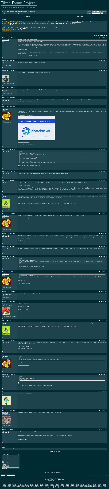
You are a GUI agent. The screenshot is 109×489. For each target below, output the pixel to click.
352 (106, 486)
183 (39, 484)
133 (62, 483)
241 (29, 485)
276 (87, 485)
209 (82, 484)
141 (75, 483)
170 (17, 484)
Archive (104, 475)
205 (75, 484)
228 (7, 485)
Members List (80, 16)
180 (33, 484)
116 (34, 483)
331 (72, 486)
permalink (104, 37)
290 (4, 486)
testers (13, 448)
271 (78, 485)
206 (77, 484)
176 (27, 484)
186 (43, 484)
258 (57, 485)
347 (98, 486)
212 (87, 484)
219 (98, 484)
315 (45, 486)
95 (1, 483)
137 (69, 483)
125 (49, 483)
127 (52, 483)
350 (103, 486)
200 (67, 484)
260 (60, 485)
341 (88, 486)
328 (67, 486)
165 (9, 484)
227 (5, 485)
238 (24, 485)
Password (89, 13)
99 (6, 483)
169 (15, 484)
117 (36, 483)
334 (77, 486)
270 (77, 485)
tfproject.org (13, 24)
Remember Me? (103, 11)
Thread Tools (103, 35)
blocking (3, 448)
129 (56, 483)
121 (42, 483)
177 (29, 484)
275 (85, 485)
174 (24, 484)
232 (14, 485)
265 (68, 485)
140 (74, 483)
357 (55, 487)
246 (37, 485)
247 (39, 485)
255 (52, 485)
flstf (3, 72)
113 (29, 483)
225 (2, 485)
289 (2, 486)
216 (93, 484)
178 (30, 484)
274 (83, 485)
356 (53, 487)
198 (63, 484)
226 (4, 485)
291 (5, 486)
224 (106, 484)
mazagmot (6, 248)
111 (26, 483)
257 (55, 485)
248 (40, 485)
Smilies (3, 461)
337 (82, 486)
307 (32, 486)
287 (105, 485)
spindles (5, 413)
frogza (4, 393)
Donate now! (27, 16)
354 (50, 487)
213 (88, 484)
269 (75, 485)
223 (105, 484)
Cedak (4, 62)
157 (102, 483)
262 (63, 485)
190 (50, 484)
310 (37, 486)
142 (77, 483)
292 (7, 486)
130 (57, 483)
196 (60, 484)
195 (58, 484)
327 (65, 486)
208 (80, 484)
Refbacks (4, 466)
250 (43, 485)
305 (29, 486)
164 (7, 484)
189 (48, 484)
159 (105, 483)
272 (80, 485)
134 (64, 483)
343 (92, 486)
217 (95, 484)
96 (2, 483)
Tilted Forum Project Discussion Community (13, 11)
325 (62, 486)
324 (60, 486)
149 (89, 483)
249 (42, 485)
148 (87, 483)
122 (44, 483)
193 (55, 484)
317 (48, 486)
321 (55, 486)
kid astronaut (6, 294)
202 (70, 484)
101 (9, 483)
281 (95, 485)
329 (68, 486)
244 (33, 485)
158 (104, 483)
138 (70, 483)
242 (30, 485)
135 (66, 483)
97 (3, 483)
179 (32, 484)
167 (12, 484)
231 (12, 485)
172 (20, 484)
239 (25, 485)
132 (60, 483)
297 (15, 486)
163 (5, 484)
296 (14, 486)
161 (2, 484)
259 (58, 485)
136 (67, 483)
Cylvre (4, 90)
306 (30, 486)
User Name (89, 11)
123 (46, 483)
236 (20, 485)
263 (65, 485)
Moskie (4, 304)
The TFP (23, 29)
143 (79, 483)
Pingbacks (4, 465)
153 (95, 483)
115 (32, 483)
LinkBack (95, 35)
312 (40, 486)
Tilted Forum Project (97, 475)
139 (72, 483)
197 (62, 484)
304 (27, 486)
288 (106, 485)
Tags (3, 447)
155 (99, 483)
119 (39, 483)
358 (57, 487)
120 (41, 483)
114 (31, 483)
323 (58, 486)
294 (10, 486)
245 (35, 485)
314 (43, 486)
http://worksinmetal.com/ (24, 49)
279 (92, 485)
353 (48, 487)
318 (50, 486)
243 (32, 485)
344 (93, 486)
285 (102, 485)
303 (25, 486)
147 (85, 483)
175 (25, 484)
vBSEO (58, 479)
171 (19, 484)
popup (7, 448)
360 (60, 487)
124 (47, 483)
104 (14, 483)
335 (78, 486)
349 (102, 486)
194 (57, 484)
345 (95, 486)
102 (11, 483)
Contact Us (90, 475)
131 (59, 483)
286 (103, 485)
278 (90, 485)
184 (40, 484)
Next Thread (58, 451)
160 (107, 483)
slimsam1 (5, 40)
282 (97, 485)
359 (58, 487)
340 (87, 486)
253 (48, 485)
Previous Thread (52, 451)
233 (15, 485)
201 (68, 484)
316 (47, 486)
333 (75, 486)
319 (52, 486)
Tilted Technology (31, 11)
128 (54, 483)
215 (92, 484)
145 (82, 483)
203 (72, 484)
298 (17, 486)
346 (97, 486)
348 (100, 486)
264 (67, 485)
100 (7, 483)
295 (12, 486)
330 (70, 486)
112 (27, 483)
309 (35, 486)
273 (82, 485)
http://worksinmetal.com (24, 439)
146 (84, 483)
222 (103, 484)
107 (19, 483)
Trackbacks (4, 464)
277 (88, 485)
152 (94, 483)
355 (52, 487)
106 (17, 483)
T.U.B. (4, 182)
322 (57, 486)
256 (53, 485)
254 (50, 485)
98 (5, 483)
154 (97, 483)
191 (52, 484)
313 (42, 486)
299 (19, 486)
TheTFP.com (76, 22)
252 (47, 485)
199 (65, 484)
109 (22, 483)
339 (85, 486)
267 (72, 485)
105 (16, 483)
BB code (3, 460)
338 (83, 486)
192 (53, 484)
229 (9, 485)
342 (90, 486)
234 (17, 485)
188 (47, 484)
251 (45, 485)
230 (10, 485)
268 (73, 485)
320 (53, 486)
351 (105, 486)
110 (24, 483)
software (10, 448)
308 (33, 486)
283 (98, 485)
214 (90, 484)
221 (102, 484)
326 (63, 486)
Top (107, 475)
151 (92, 483)
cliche (4, 196)
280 (93, 485)
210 (83, 484)
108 (21, 483)
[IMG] (3, 462)
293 (9, 486)
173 (22, 484)
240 (27, 485)
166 (10, 484)
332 (73, 486)
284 (100, 485)
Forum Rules (4, 468)
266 (70, 485)
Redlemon (5, 109)
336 (80, 486)
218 (97, 484)
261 (62, 485)
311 (39, 486)
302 (24, 486)
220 (100, 484)
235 (19, 485)
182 (37, 484)
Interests (25, 11)
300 (20, 486)
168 (14, 484)
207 (78, 484)
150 (90, 483)
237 (22, 485)
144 (80, 483)
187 (45, 484)
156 (100, 483)
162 (4, 484)
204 (73, 484)
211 (85, 484)
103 (12, 483)
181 (35, 484)
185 (42, 484)
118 (37, 483)
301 (22, 486)
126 (51, 483)
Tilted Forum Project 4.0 (58, 24)
